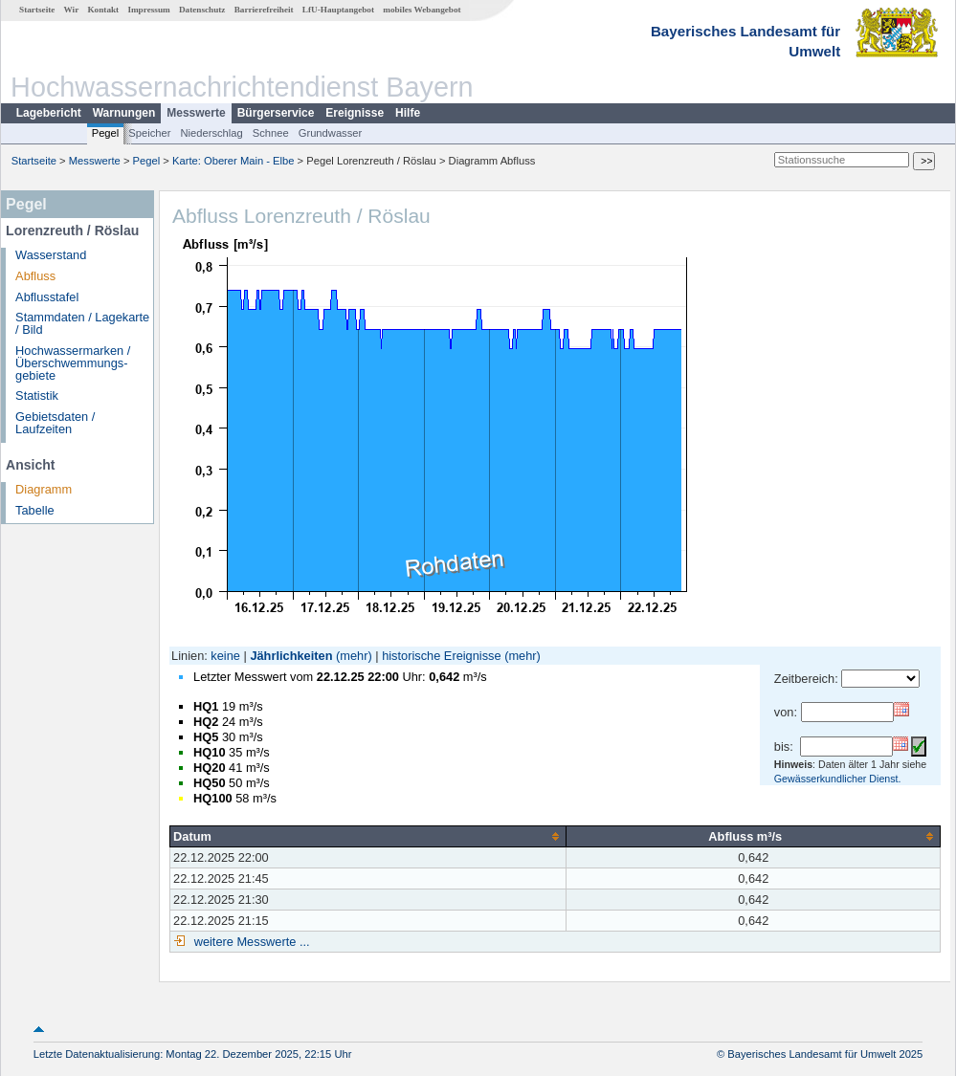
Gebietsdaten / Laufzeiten (55, 422)
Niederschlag (211, 133)
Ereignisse (354, 113)
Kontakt (103, 9)
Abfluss (35, 276)
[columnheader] (368, 835)
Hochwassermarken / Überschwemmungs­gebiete (72, 363)
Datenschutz (202, 9)
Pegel (106, 133)
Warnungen (124, 113)
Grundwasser (331, 133)
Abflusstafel (46, 297)
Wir (71, 9)
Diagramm (43, 489)
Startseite (37, 9)
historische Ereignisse (441, 655)
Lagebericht (48, 113)
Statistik (36, 395)
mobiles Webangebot (421, 9)
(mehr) (354, 655)
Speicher (149, 133)
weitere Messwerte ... (249, 941)
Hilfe (407, 113)
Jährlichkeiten (291, 655)
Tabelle (35, 510)
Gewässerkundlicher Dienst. (837, 778)
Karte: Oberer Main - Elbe (233, 160)
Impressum (148, 9)
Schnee (271, 133)
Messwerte (196, 113)
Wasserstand (50, 255)
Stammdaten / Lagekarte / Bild (82, 323)
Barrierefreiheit (264, 9)
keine (225, 655)
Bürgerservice (276, 113)
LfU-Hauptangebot (338, 9)
